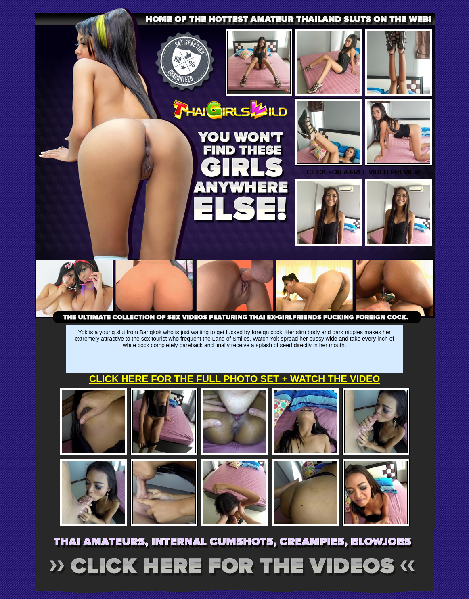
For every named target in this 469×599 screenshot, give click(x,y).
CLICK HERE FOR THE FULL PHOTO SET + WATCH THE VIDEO (234, 378)
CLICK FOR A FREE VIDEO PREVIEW (364, 172)
